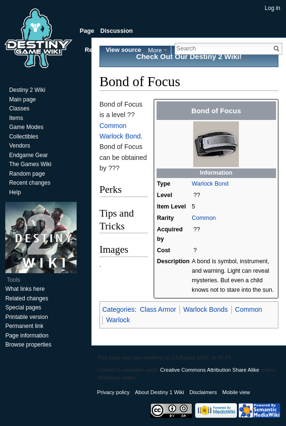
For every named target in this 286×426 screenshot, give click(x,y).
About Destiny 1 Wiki (159, 392)
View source (123, 49)
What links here (25, 289)
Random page (27, 173)
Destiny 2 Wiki (27, 90)
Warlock (118, 320)
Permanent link (24, 326)
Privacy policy (113, 392)
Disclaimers (203, 392)
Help (15, 192)
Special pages (23, 307)
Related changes (26, 298)
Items (16, 118)
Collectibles (23, 136)
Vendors (19, 145)
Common (204, 218)
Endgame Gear (28, 155)
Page (86, 30)
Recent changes (29, 182)
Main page (22, 99)
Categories (118, 309)
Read (92, 49)
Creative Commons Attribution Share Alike (209, 370)
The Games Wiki (30, 164)
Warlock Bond (210, 183)
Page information (27, 335)
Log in (272, 8)
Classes (19, 108)
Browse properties (28, 344)
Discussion (116, 30)
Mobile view (236, 392)
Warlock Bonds (205, 309)
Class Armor (158, 309)
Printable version (26, 317)
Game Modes (26, 127)
